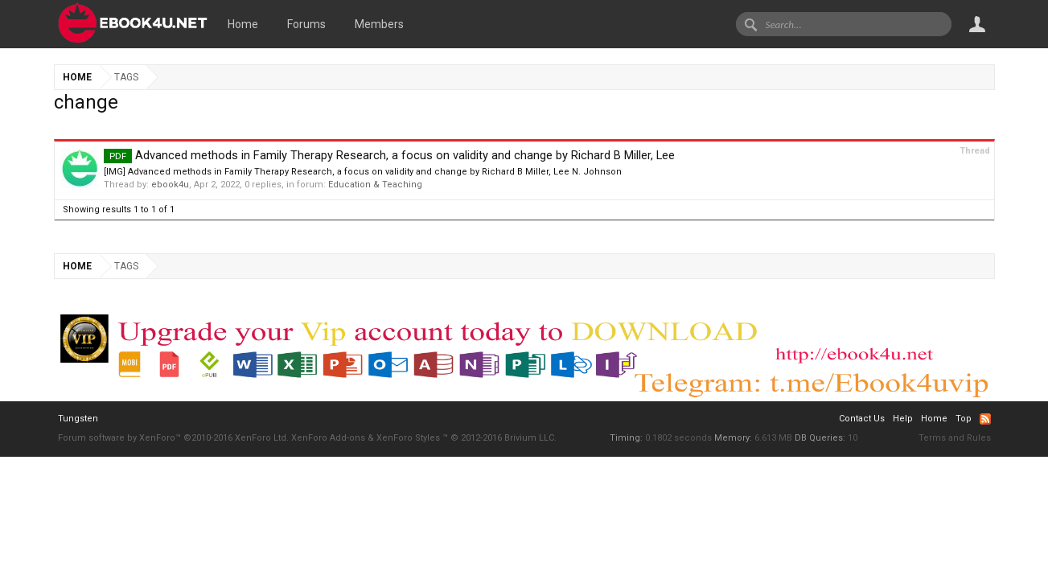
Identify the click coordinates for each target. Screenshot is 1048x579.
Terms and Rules (955, 438)
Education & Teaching (375, 184)
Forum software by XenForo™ (173, 438)
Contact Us (862, 418)
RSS (985, 419)
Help (903, 418)
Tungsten (78, 418)
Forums (306, 24)
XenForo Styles (408, 438)
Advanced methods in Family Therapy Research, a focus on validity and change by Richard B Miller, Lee (389, 155)
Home (243, 24)
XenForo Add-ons (328, 438)
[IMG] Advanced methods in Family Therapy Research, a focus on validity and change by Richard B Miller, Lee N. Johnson (363, 171)
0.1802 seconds (678, 438)
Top (964, 418)
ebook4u (170, 184)
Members (379, 24)
